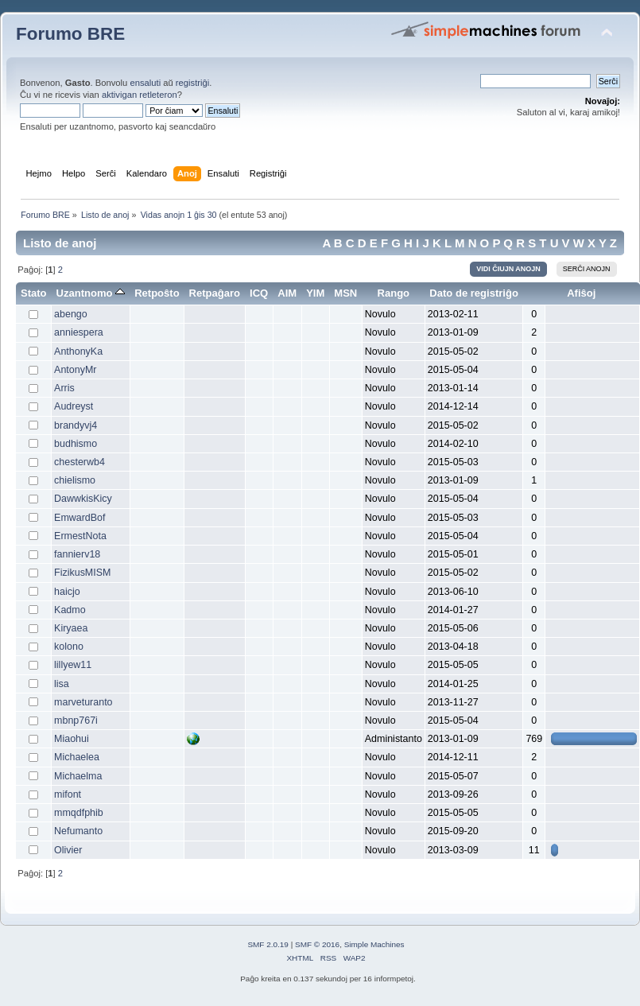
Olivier (68, 850)
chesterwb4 (79, 462)
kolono (68, 646)
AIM (287, 293)
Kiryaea (70, 628)
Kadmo (70, 610)
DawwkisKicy (83, 498)
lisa (61, 683)
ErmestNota (80, 536)
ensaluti (145, 82)
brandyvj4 (75, 425)
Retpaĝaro (214, 293)
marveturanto (83, 702)
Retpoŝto (156, 293)
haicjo (67, 591)
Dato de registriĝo (473, 293)
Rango (394, 293)
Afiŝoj (581, 293)
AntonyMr (75, 369)
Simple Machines (374, 944)
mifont (67, 794)
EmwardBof (79, 517)
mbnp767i (76, 720)
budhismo (75, 443)
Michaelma (78, 776)
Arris (64, 388)
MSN (345, 293)
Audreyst (73, 406)
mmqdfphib (78, 812)
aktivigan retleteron (139, 94)
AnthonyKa (78, 351)
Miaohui (71, 738)
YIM (315, 293)
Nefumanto (78, 831)
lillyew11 (72, 664)
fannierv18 (77, 554)
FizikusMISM (82, 572)
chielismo (74, 480)
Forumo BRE (70, 34)
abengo (70, 314)
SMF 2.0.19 (268, 944)
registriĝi (192, 82)
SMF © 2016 (317, 944)
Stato (34, 293)
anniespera (78, 332)
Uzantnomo (91, 293)
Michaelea (76, 757)
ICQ (259, 293)
